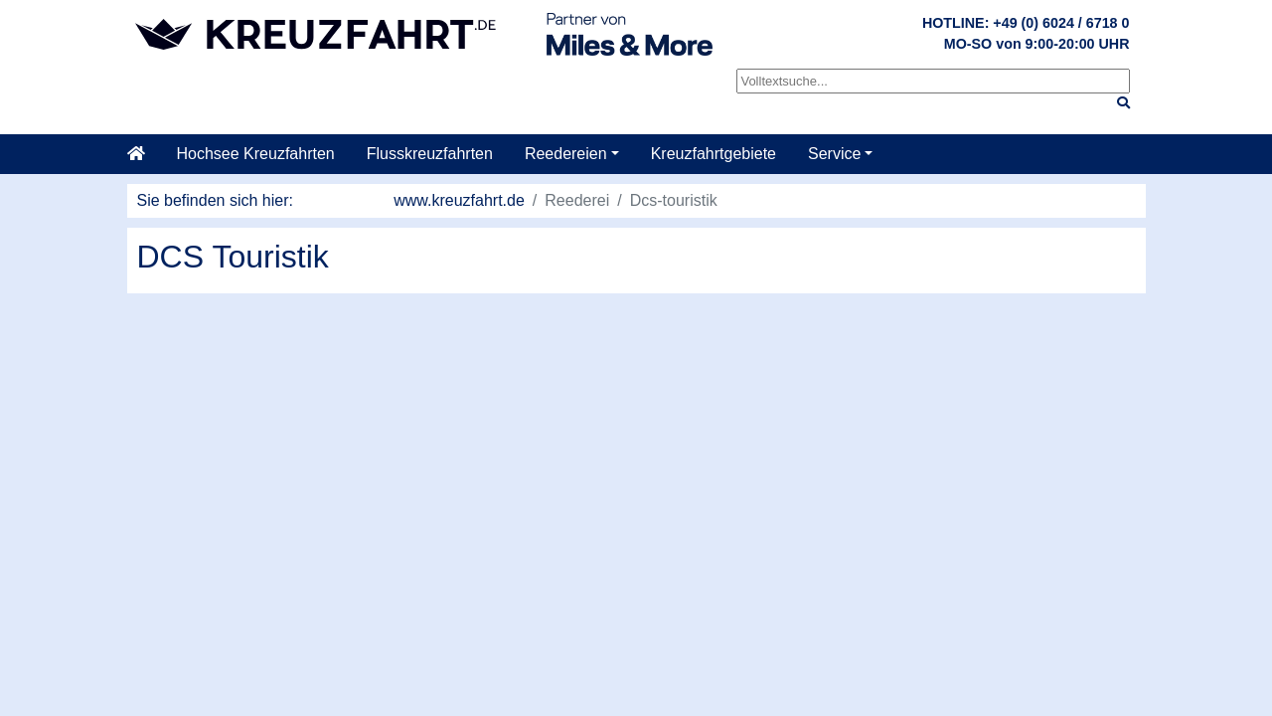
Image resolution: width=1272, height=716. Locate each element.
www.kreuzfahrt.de (459, 200)
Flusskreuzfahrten (430, 153)
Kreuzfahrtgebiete (713, 153)
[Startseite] (144, 154)
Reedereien (566, 153)
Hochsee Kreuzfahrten (256, 153)
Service (834, 153)
